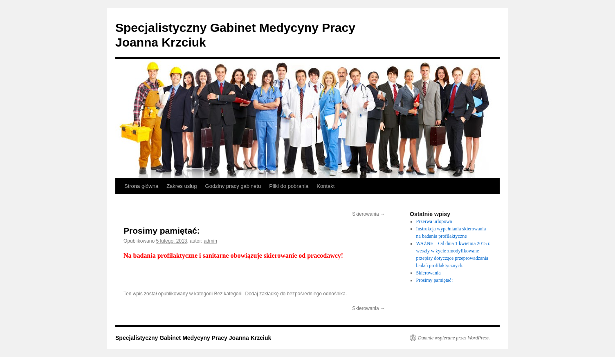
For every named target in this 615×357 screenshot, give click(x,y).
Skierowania (368, 214)
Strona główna (141, 186)
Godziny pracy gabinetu (233, 186)
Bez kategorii (228, 294)
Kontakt (325, 186)
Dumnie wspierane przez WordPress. (454, 338)
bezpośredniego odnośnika (316, 294)
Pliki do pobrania (288, 186)
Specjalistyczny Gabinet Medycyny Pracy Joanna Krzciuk (193, 338)
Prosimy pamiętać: (434, 280)
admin (210, 241)
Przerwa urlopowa (434, 221)
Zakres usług (181, 186)
